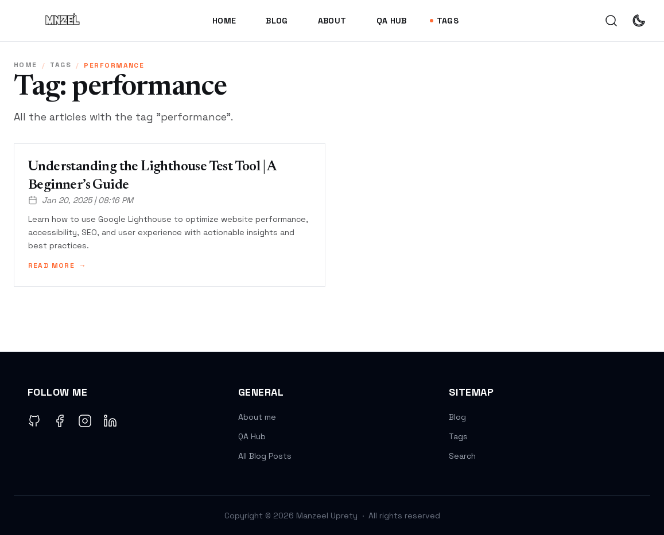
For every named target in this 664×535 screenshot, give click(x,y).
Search (462, 456)
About (332, 20)
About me (257, 417)
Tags (444, 20)
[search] (611, 20)
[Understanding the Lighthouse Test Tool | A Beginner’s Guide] (169, 215)
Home (224, 20)
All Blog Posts (265, 456)
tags (60, 64)
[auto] (638, 20)
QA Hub (391, 20)
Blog (277, 20)
